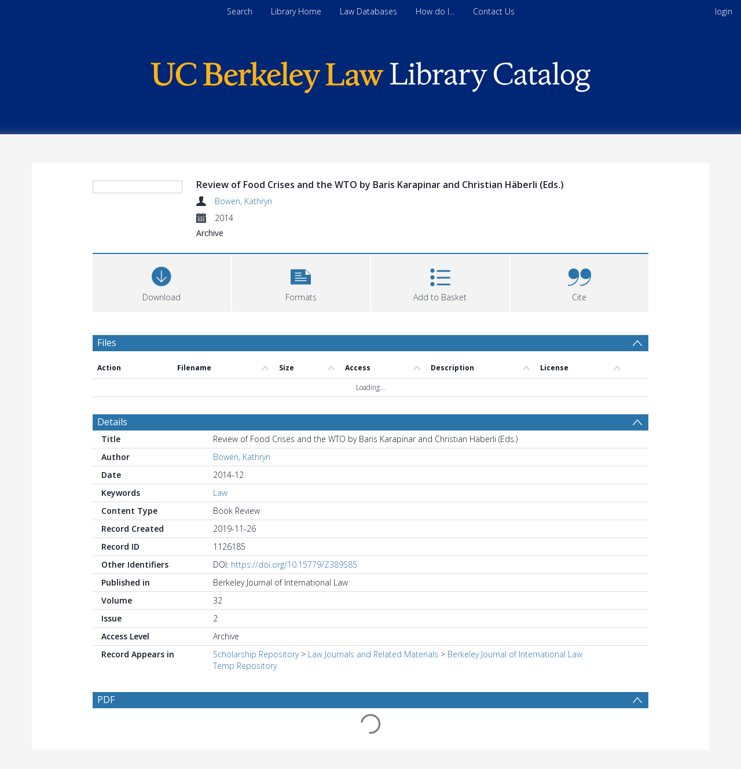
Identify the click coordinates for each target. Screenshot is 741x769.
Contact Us (494, 11)
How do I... (435, 11)
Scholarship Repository (256, 654)
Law (220, 492)
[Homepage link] (370, 74)
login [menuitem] (723, 11)
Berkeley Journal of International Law (514, 654)
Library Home (296, 11)
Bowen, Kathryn (243, 201)
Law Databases (368, 11)
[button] (301, 281)
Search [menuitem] (239, 11)
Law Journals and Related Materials (373, 654)
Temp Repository (245, 665)
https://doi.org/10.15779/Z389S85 (294, 564)
